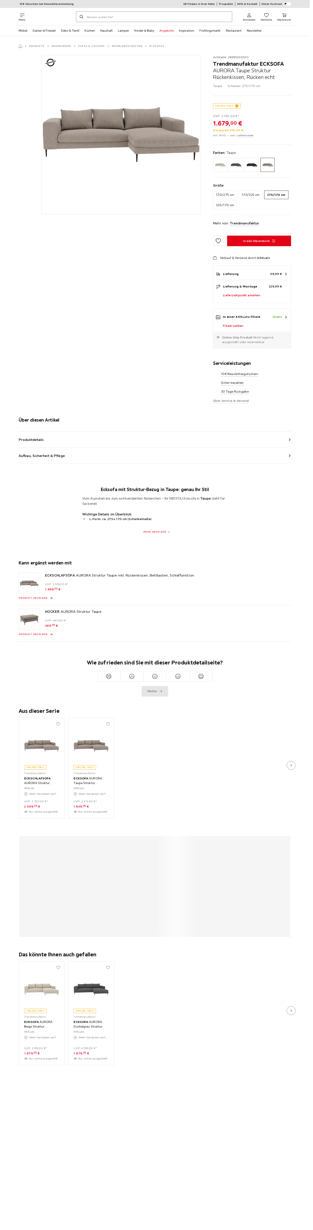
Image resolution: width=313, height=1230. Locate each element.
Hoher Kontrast (276, 4)
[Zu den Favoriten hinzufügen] (218, 241)
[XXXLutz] (51, 16)
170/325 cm (251, 195)
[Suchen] (81, 16)
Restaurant (234, 31)
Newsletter (254, 31)
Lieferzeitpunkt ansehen (241, 295)
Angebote (166, 31)
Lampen (123, 31)
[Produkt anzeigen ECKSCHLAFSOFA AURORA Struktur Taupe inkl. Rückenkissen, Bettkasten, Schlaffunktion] (36, 598)
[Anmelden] (249, 16)
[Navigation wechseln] (22, 16)
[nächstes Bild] (291, 765)
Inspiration (186, 31)
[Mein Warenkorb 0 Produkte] (284, 16)
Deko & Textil (70, 31)
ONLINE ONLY (224, 105)
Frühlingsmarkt (210, 31)
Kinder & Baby (144, 31)
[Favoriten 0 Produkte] (266, 16)
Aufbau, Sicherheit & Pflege (42, 455)
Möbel (23, 31)
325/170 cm (225, 205)
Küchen (90, 31)
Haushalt (106, 31)
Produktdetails (31, 439)
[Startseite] (20, 46)
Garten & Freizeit (44, 31)
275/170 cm (276, 195)
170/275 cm (225, 195)
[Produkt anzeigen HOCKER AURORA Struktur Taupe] (36, 634)
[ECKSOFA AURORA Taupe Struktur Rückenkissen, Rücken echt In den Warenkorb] (259, 241)
